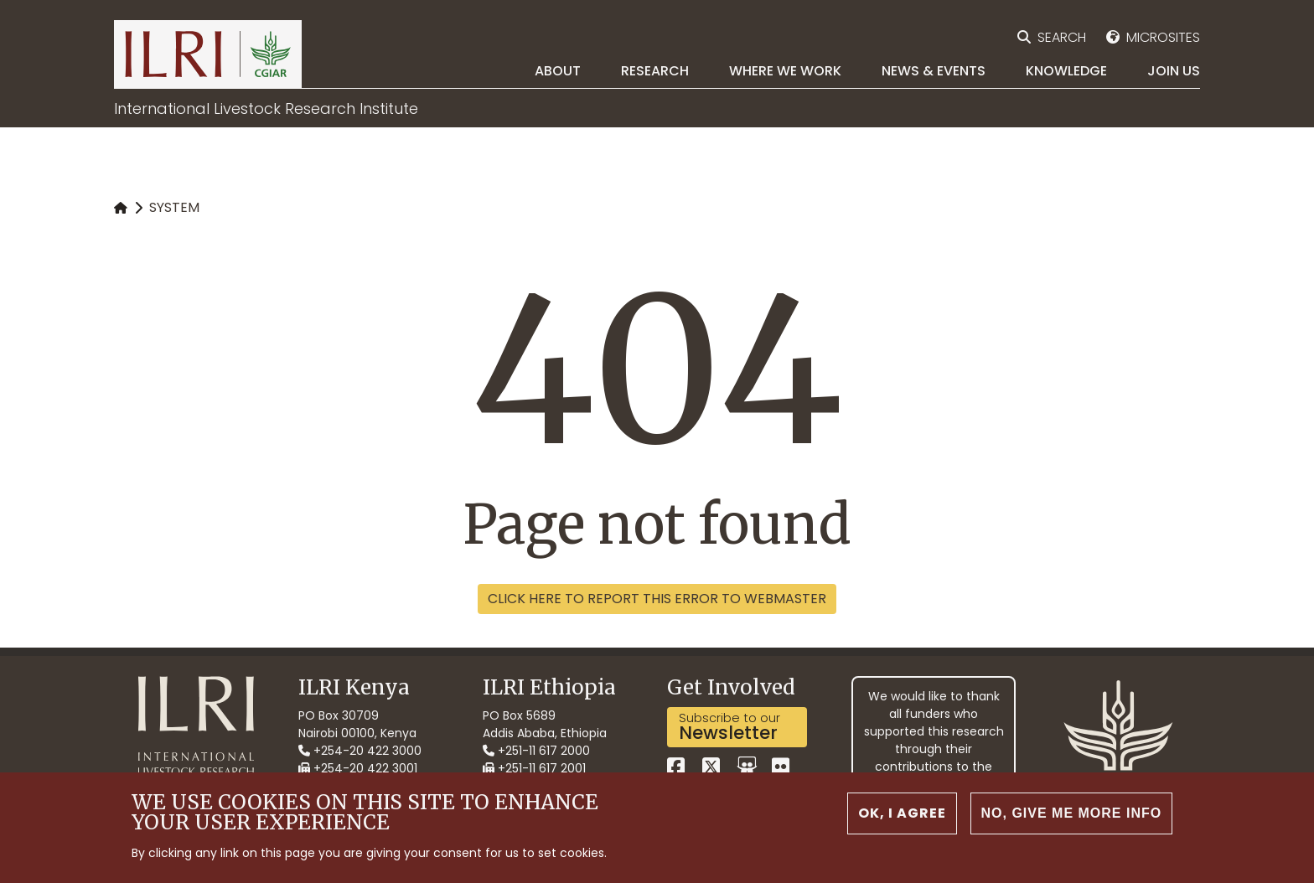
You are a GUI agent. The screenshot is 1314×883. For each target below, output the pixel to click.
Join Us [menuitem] (1173, 70)
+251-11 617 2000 (536, 750)
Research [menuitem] (655, 70)
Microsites (1163, 37)
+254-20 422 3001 (357, 768)
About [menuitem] (558, 70)
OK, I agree (902, 823)
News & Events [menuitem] (934, 70)
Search (1061, 37)
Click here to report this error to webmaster (657, 598)
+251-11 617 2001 (534, 768)
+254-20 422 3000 (360, 750)
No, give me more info (1071, 823)
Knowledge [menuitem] (1066, 70)
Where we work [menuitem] (785, 70)
